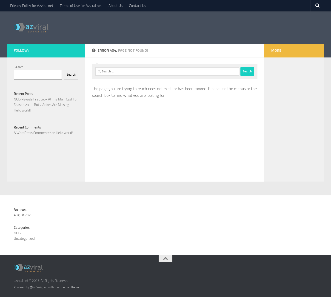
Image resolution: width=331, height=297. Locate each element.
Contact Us (137, 5)
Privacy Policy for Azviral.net (31, 5)
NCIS (17, 233)
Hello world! (22, 110)
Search (18, 67)
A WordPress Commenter (32, 133)
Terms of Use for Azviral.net (81, 5)
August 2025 (23, 215)
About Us (115, 5)
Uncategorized (24, 239)
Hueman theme (70, 287)
